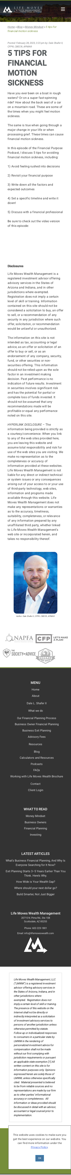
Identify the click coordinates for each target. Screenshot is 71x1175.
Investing (35, 834)
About (35, 696)
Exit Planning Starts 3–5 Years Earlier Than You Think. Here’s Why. (36, 873)
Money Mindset (34, 27)
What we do (35, 710)
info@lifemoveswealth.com (39, 933)
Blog (20, 27)
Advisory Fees (37, 737)
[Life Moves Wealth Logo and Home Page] (35, 952)
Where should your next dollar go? (35, 888)
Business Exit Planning (36, 730)
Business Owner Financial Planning (37, 724)
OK (39, 1158)
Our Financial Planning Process (36, 718)
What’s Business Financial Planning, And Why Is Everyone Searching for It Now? (35, 863)
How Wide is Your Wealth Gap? (35, 881)
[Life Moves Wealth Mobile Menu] (63, 9)
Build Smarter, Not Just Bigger (36, 894)
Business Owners (35, 822)
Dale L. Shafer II (37, 703)
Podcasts (37, 764)
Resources (35, 744)
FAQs (36, 770)
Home (11, 27)
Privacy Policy (39, 1147)
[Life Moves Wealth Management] (22, 12)
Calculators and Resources (37, 757)
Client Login (35, 790)
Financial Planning (35, 828)
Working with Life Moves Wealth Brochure (36, 776)
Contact (35, 784)
